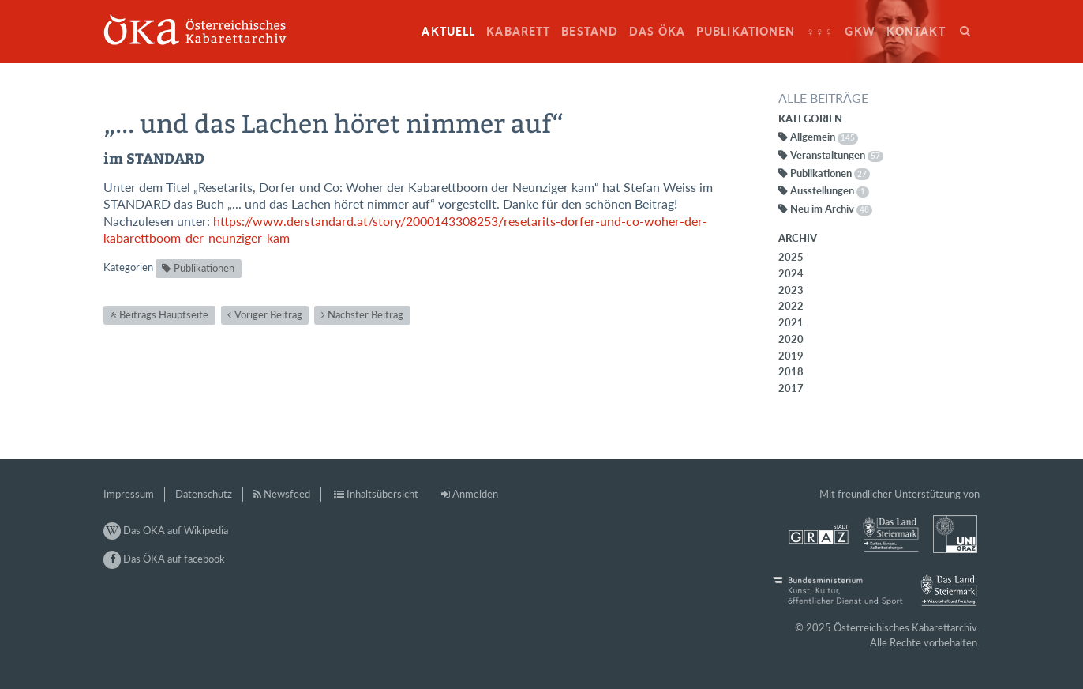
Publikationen (746, 31)
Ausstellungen (829, 190)
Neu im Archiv (831, 208)
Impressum (128, 494)
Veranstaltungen (836, 155)
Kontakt (916, 31)
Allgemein (824, 136)
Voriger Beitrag (268, 314)
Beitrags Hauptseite (163, 314)
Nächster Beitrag (365, 314)
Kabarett (518, 31)
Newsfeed (287, 494)
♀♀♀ (820, 31)
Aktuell (448, 31)
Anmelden (475, 494)
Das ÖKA (657, 31)
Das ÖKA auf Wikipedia (165, 530)
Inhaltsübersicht (382, 494)
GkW (860, 31)
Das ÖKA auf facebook (164, 558)
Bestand (589, 31)
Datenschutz (203, 494)
